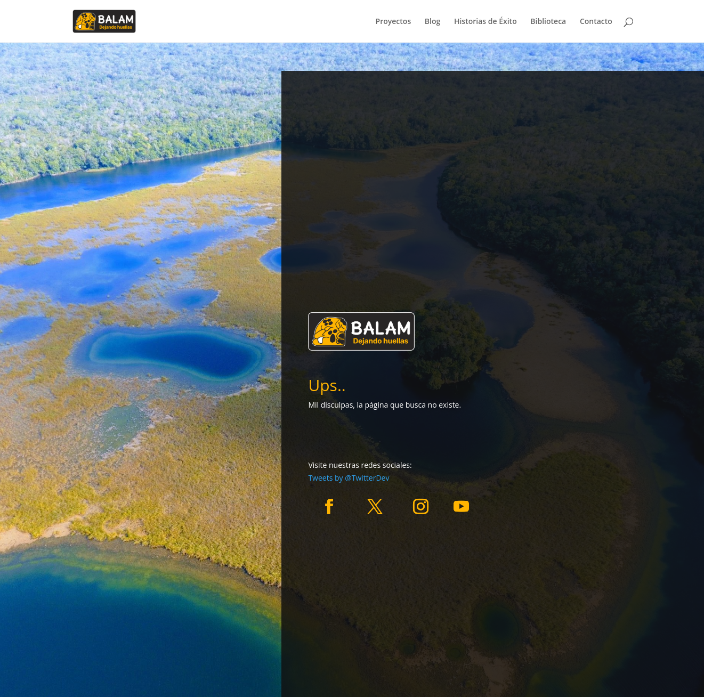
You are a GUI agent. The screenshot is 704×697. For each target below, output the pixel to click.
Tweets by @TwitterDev (348, 478)
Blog (432, 22)
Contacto (596, 22)
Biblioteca (548, 22)
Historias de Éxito (485, 22)
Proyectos (393, 22)
